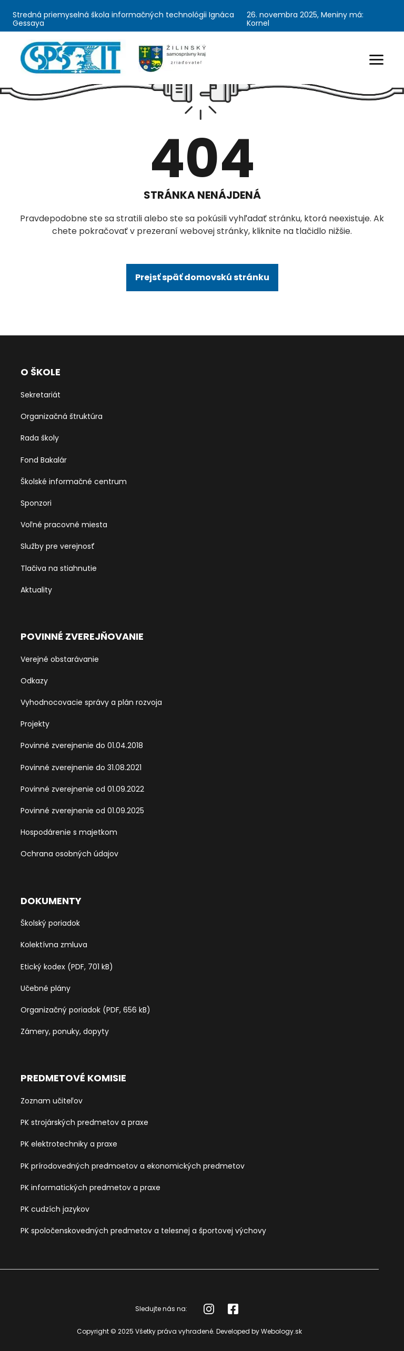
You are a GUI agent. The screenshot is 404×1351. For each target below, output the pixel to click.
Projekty (35, 724)
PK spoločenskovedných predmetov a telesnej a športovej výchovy (143, 1230)
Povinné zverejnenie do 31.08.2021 (81, 767)
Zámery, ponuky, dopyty (65, 1031)
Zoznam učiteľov (52, 1101)
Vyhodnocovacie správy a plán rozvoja (91, 702)
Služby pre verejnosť (58, 546)
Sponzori (36, 503)
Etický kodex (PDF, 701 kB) (67, 966)
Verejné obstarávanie (60, 659)
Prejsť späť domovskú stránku (202, 277)
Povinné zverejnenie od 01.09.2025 (82, 810)
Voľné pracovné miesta (64, 524)
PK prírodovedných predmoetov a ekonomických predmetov (133, 1166)
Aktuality (36, 590)
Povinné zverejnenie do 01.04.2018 (82, 745)
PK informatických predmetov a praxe (90, 1187)
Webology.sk (281, 1331)
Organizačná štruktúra (62, 416)
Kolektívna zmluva (54, 944)
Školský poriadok (50, 923)
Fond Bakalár (44, 460)
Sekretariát (40, 395)
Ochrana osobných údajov (69, 853)
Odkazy (34, 681)
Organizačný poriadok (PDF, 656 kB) (85, 1010)
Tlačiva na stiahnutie (59, 568)
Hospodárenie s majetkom (69, 832)
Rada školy (40, 438)
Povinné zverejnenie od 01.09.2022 (82, 789)
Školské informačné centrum (74, 481)
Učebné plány (45, 988)
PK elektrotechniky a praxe (69, 1144)
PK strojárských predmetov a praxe (84, 1122)
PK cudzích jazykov (55, 1209)
